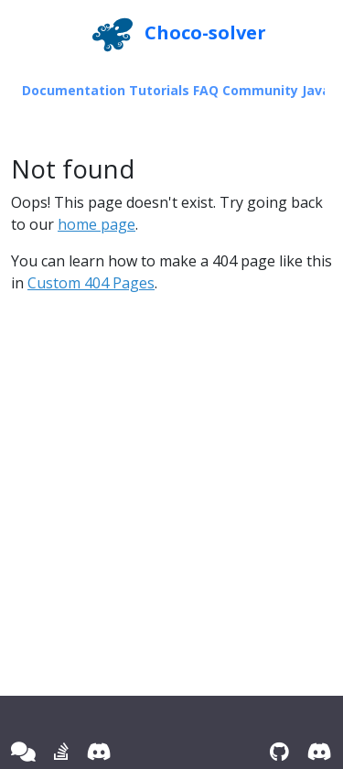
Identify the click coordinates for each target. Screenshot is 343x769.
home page (96, 224)
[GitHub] (279, 751)
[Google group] (23, 751)
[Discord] (99, 751)
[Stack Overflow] (61, 751)
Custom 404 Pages (91, 283)
